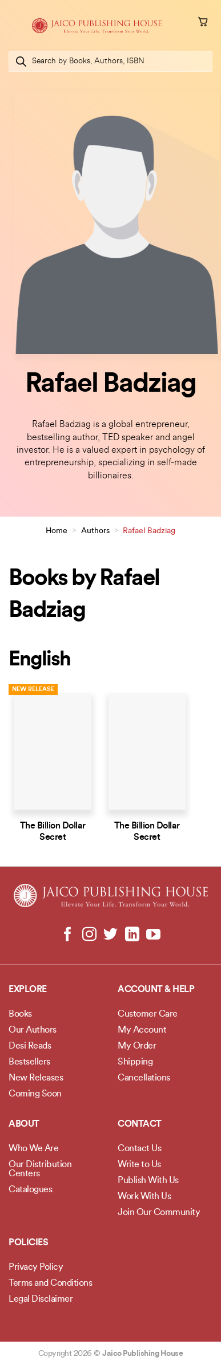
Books (20, 1014)
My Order (137, 1046)
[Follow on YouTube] (153, 935)
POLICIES (28, 1243)
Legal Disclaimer (41, 1299)
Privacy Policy (36, 1267)
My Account (142, 1030)
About (24, 1124)
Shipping (135, 1062)
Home (56, 531)
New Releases (36, 1078)
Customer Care (148, 1014)
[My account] (187, 23)
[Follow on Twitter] (110, 935)
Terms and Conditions (50, 1283)
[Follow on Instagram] (89, 935)
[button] (15, 25)
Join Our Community (159, 1212)
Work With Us (144, 1196)
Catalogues (30, 1190)
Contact (140, 1124)
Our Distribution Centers (40, 1169)
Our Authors (33, 1030)
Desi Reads (30, 1046)
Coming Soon (35, 1094)
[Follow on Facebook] (68, 935)
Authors (95, 531)
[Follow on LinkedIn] (131, 935)
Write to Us (139, 1164)
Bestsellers (29, 1062)
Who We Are (33, 1148)
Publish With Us (148, 1180)
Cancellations (144, 1078)
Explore (28, 989)
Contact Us (139, 1148)
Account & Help (156, 989)
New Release (33, 689)
